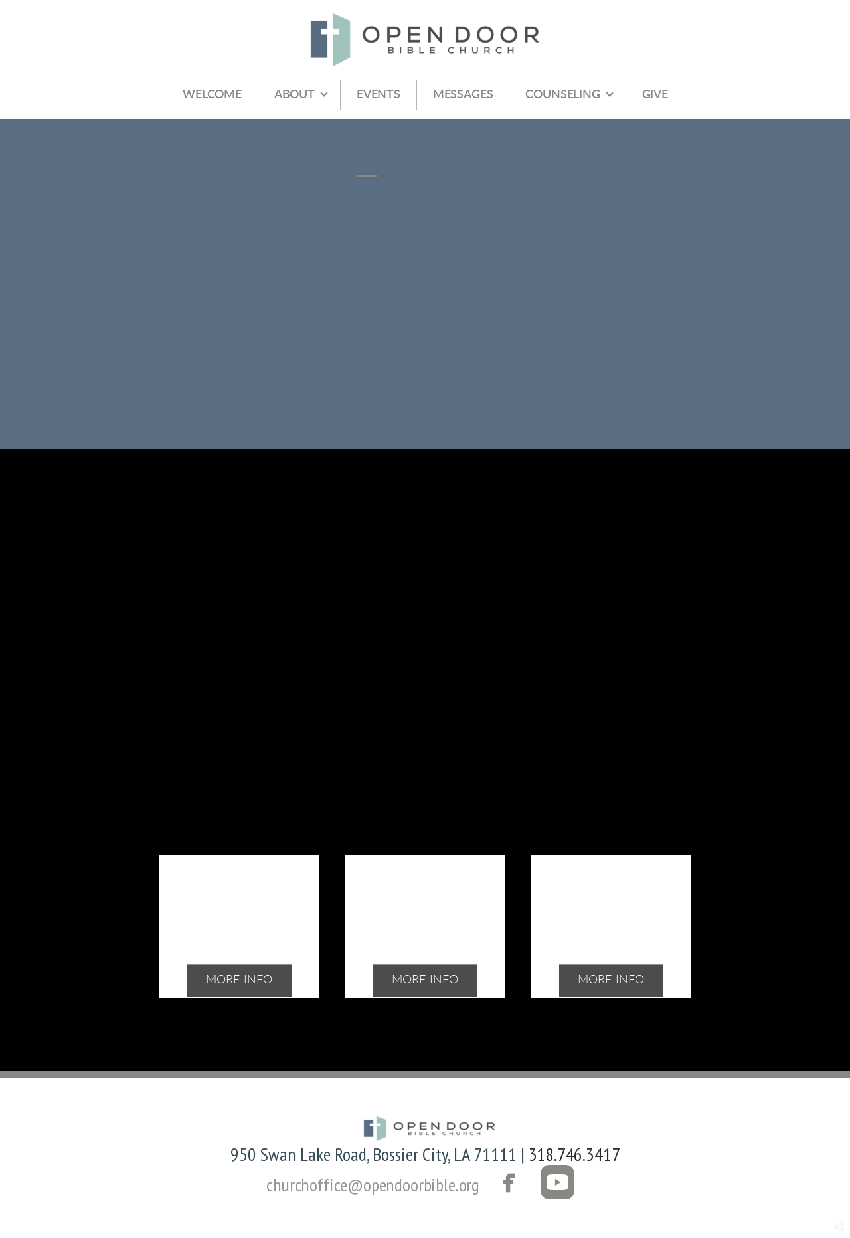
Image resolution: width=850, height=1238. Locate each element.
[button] (533, 1184)
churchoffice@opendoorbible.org (372, 1184)
